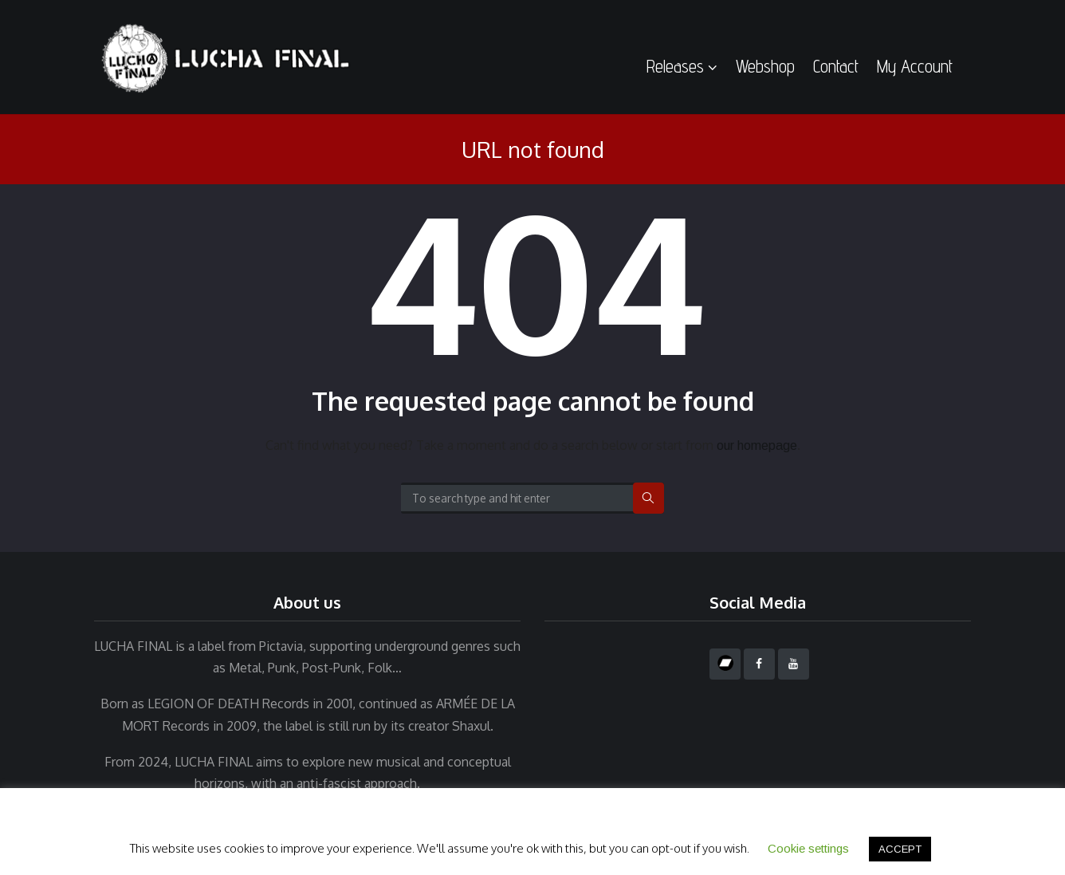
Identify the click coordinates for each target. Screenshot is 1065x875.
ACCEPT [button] (900, 849)
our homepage (757, 445)
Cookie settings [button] (808, 848)
